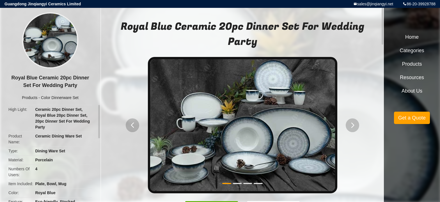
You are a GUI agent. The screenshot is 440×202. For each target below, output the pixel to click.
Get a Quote (412, 118)
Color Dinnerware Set (60, 97)
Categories (412, 50)
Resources (412, 77)
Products (29, 97)
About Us (412, 91)
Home (412, 37)
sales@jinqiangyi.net (375, 4)
